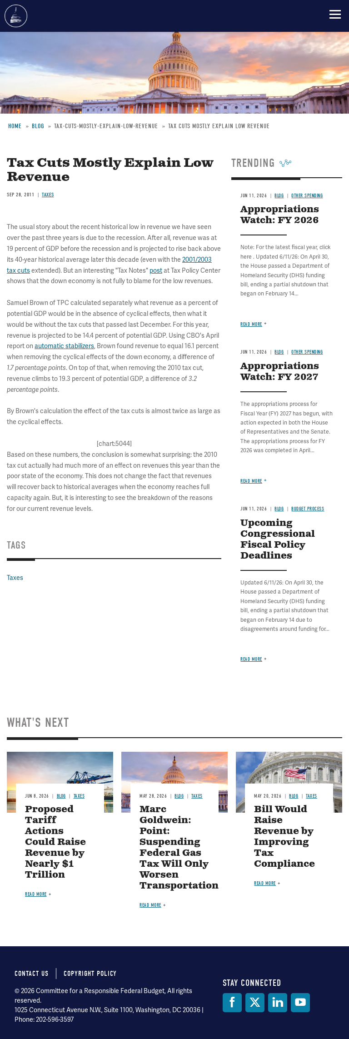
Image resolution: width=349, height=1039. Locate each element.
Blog (279, 196)
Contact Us (32, 973)
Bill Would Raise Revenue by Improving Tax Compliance (284, 837)
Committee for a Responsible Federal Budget (16, 16)
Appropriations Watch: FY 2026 (279, 215)
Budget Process (307, 509)
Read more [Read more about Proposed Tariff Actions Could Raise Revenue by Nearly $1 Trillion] (36, 894)
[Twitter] (254, 1002)
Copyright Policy (90, 973)
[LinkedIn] (277, 1002)
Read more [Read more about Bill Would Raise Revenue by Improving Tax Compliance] (265, 883)
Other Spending (307, 196)
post (156, 270)
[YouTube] (300, 1002)
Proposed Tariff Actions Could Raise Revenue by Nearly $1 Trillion (55, 842)
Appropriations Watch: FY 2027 (279, 372)
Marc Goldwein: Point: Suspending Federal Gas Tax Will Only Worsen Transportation (179, 848)
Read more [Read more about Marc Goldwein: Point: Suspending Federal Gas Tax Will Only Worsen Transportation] (150, 905)
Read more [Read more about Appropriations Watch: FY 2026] (251, 324)
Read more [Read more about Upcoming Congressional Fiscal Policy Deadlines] (251, 659)
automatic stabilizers (64, 346)
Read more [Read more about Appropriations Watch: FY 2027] (251, 481)
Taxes (48, 194)
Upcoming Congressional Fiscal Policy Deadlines (277, 539)
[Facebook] (232, 1002)
